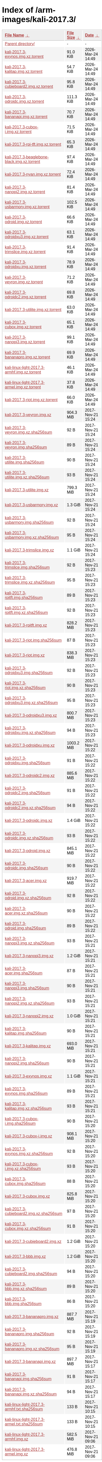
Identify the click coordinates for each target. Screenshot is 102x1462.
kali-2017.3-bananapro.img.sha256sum (29, 1331)
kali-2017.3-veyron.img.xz (28, 415)
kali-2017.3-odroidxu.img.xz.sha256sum (30, 730)
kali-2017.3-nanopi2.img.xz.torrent (25, 189)
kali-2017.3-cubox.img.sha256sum (25, 1181)
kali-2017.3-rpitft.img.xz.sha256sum (26, 610)
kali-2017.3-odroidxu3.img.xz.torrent (27, 234)
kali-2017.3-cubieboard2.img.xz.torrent (29, 84)
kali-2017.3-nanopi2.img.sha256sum (27, 1061)
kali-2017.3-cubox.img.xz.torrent (23, 324)
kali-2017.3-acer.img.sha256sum (23, 970)
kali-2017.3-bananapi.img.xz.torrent (26, 114)
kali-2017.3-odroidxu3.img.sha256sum (29, 670)
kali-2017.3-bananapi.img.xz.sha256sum (31, 1391)
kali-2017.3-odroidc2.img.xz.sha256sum (30, 805)
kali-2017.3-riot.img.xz (25, 655)
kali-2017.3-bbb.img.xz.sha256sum (26, 1286)
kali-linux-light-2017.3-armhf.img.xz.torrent (25, 369)
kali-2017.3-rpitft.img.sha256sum (24, 595)
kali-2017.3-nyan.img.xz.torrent (33, 174)
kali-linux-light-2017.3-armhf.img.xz (25, 1436)
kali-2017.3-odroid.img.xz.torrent (23, 219)
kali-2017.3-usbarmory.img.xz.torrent (27, 204)
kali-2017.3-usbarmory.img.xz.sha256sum (32, 535)
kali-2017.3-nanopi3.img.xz (29, 956)
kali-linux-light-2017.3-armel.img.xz (25, 1451)
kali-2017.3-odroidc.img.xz (28, 820)
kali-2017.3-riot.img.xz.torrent (31, 400)
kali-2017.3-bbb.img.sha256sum (23, 1301)
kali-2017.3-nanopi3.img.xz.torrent (25, 339)
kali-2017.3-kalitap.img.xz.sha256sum (28, 1106)
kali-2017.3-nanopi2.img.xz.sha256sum (29, 1001)
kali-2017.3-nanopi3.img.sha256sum (27, 985)
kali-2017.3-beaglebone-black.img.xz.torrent (27, 159)
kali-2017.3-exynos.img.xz (28, 1076)
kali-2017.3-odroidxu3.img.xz (31, 715)
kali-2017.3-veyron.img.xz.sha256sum (28, 430)
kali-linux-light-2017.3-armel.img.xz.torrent (25, 384)
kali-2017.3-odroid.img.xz (27, 851)
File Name (14, 35)
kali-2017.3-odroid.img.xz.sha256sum (28, 895)
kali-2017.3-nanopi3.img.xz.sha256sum (29, 940)
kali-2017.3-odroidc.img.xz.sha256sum (29, 835)
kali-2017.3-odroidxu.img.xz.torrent (25, 264)
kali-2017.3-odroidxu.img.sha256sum (27, 760)
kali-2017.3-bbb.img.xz (25, 1256)
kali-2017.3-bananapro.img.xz (32, 1316)
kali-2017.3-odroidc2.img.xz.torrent (25, 294)
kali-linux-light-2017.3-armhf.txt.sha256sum (25, 1406)
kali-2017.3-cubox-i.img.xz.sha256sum (23, 1166)
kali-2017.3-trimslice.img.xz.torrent (25, 249)
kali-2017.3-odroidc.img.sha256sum (26, 865)
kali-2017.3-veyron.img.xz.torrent (24, 279)
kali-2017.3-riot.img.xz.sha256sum (25, 685)
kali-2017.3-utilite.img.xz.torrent (33, 309)
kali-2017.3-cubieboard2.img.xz (33, 1241)
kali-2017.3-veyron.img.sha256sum (26, 445)
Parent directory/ (20, 44)
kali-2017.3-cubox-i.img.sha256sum (21, 1121)
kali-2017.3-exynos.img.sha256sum (26, 1091)
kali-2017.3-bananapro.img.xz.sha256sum (32, 1346)
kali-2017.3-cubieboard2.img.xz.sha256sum (33, 1211)
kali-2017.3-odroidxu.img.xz (30, 745)
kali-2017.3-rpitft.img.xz (26, 625)
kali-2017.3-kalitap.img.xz (28, 1046)
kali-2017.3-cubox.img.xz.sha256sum (28, 1226)
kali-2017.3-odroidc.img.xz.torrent (24, 99)
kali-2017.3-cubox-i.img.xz (28, 1136)
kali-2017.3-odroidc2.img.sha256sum (27, 790)
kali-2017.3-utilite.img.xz (27, 490)
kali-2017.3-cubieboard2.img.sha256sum (31, 1271)
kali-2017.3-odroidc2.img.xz (30, 775)
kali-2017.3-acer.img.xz (26, 881)
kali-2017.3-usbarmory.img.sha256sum (29, 520)
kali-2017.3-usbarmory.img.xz (31, 505)
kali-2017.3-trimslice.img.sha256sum (27, 565)
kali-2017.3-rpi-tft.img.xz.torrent (33, 144)
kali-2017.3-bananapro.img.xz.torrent (27, 354)
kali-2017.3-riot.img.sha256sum (33, 640)
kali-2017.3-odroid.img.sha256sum (25, 925)
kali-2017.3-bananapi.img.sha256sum (28, 1376)
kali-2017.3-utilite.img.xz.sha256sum (27, 474)
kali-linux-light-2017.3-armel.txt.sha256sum (25, 1421)
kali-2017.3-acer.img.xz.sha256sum (26, 910)
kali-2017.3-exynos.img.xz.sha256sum (29, 1151)
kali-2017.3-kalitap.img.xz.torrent (23, 69)
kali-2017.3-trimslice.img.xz (29, 550)
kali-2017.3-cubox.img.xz (27, 1196)
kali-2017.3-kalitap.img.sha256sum (26, 1031)
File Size (71, 35)
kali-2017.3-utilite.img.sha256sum (24, 460)
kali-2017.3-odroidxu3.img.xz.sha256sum (31, 700)
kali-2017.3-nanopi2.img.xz (29, 1016)
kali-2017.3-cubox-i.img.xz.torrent (21, 129)
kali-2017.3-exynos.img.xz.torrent (24, 54)
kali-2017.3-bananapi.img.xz (30, 1361)
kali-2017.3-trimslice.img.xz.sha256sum (30, 580)
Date (89, 35)
